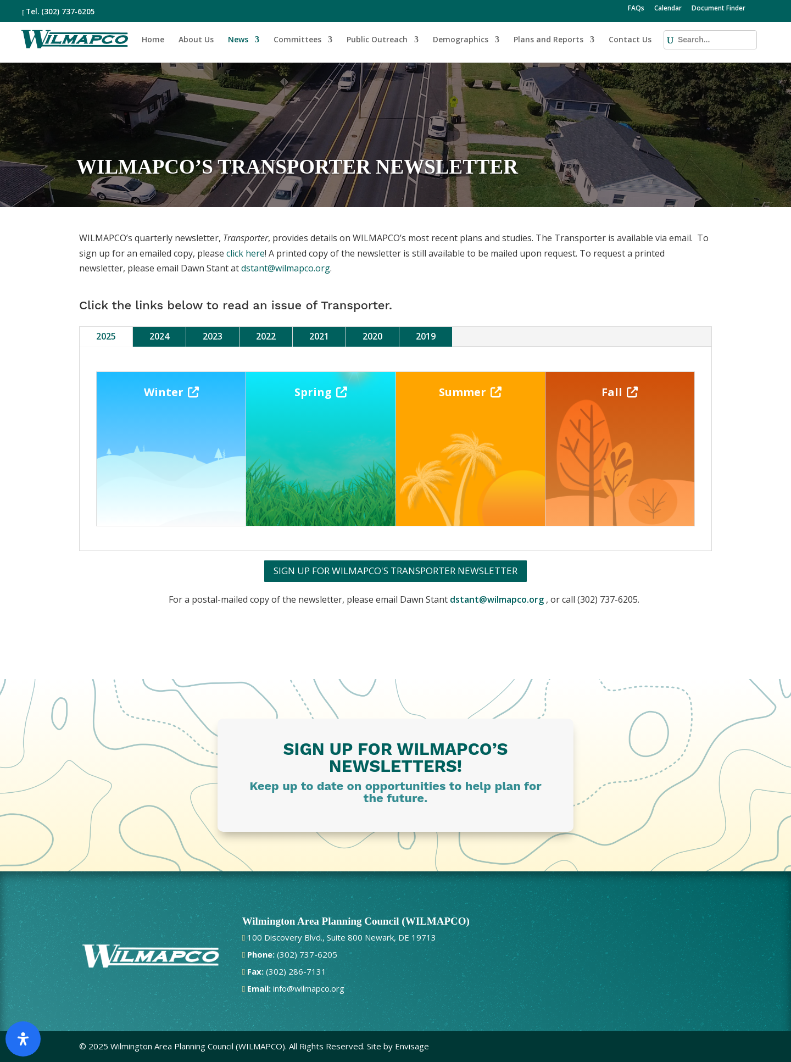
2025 (106, 336)
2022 (266, 336)
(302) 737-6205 (68, 11)
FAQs (636, 9)
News (238, 40)
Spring (313, 392)
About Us (196, 40)
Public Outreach (377, 40)
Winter (163, 392)
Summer (462, 392)
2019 (426, 336)
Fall (611, 392)
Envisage (412, 1046)
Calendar (668, 9)
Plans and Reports (548, 40)
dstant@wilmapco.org (285, 268)
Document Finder (718, 9)
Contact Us (630, 40)
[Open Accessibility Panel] (23, 1039)
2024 (159, 336)
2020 (372, 336)
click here (245, 253)
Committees (297, 40)
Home (153, 40)
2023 (212, 336)
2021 (319, 336)
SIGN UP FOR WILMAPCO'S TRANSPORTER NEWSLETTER (395, 570)
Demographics (460, 40)
